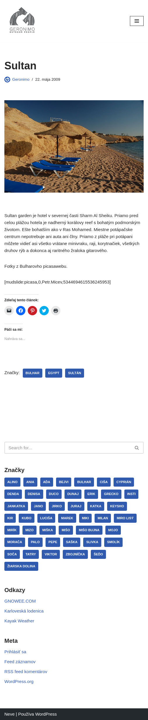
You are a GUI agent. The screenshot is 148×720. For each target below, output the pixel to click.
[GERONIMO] (21, 21)
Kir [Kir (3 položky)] (10, 518)
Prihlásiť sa (15, 651)
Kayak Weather (19, 620)
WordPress (46, 714)
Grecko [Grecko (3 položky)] (111, 494)
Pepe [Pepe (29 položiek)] (52, 542)
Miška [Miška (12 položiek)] (47, 530)
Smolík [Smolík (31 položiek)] (113, 542)
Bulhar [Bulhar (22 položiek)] (84, 482)
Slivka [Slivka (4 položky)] (92, 542)
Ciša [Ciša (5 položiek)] (104, 482)
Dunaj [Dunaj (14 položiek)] (73, 494)
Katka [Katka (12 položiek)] (96, 506)
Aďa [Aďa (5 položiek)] (46, 482)
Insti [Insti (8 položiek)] (131, 494)
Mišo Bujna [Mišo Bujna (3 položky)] (89, 530)
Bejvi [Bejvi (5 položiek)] (64, 482)
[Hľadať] (67, 448)
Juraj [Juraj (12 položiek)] (76, 506)
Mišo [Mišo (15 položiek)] (66, 530)
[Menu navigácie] (137, 21)
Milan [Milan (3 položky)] (102, 518)
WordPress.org (19, 681)
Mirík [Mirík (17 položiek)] (12, 530)
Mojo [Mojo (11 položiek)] (113, 530)
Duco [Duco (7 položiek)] (54, 494)
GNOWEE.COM (20, 600)
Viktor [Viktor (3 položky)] (51, 554)
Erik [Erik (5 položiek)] (91, 494)
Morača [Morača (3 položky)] (14, 542)
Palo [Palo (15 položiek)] (35, 542)
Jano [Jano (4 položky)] (38, 506)
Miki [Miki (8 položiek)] (85, 518)
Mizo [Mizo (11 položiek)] (29, 530)
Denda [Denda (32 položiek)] (13, 494)
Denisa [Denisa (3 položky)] (34, 494)
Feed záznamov (20, 661)
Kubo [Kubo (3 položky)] (26, 518)
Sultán (74, 373)
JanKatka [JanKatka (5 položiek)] (16, 506)
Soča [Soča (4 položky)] (12, 554)
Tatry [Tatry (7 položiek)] (31, 554)
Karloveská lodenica (23, 610)
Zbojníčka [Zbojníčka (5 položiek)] (75, 554)
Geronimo (20, 79)
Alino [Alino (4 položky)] (12, 482)
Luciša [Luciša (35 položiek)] (46, 518)
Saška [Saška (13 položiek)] (71, 542)
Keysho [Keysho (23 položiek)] (117, 506)
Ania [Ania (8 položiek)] (30, 482)
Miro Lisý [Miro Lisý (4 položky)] (125, 518)
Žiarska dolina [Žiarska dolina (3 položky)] (21, 566)
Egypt (53, 373)
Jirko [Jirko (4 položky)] (57, 506)
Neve (9, 714)
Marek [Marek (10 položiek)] (67, 518)
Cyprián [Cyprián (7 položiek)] (123, 482)
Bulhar (33, 373)
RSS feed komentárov (25, 671)
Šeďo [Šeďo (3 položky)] (98, 554)
